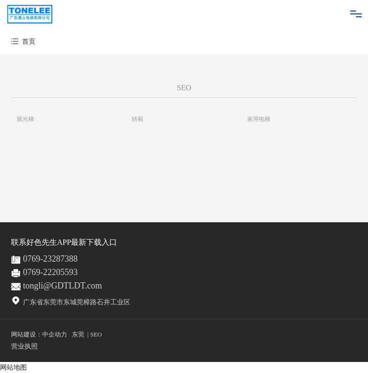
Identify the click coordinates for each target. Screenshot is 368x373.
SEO (96, 334)
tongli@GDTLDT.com (62, 285)
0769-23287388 (50, 259)
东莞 (78, 334)
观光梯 (25, 119)
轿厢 (137, 119)
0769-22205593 (50, 272)
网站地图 (13, 367)
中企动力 (54, 334)
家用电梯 (258, 119)
